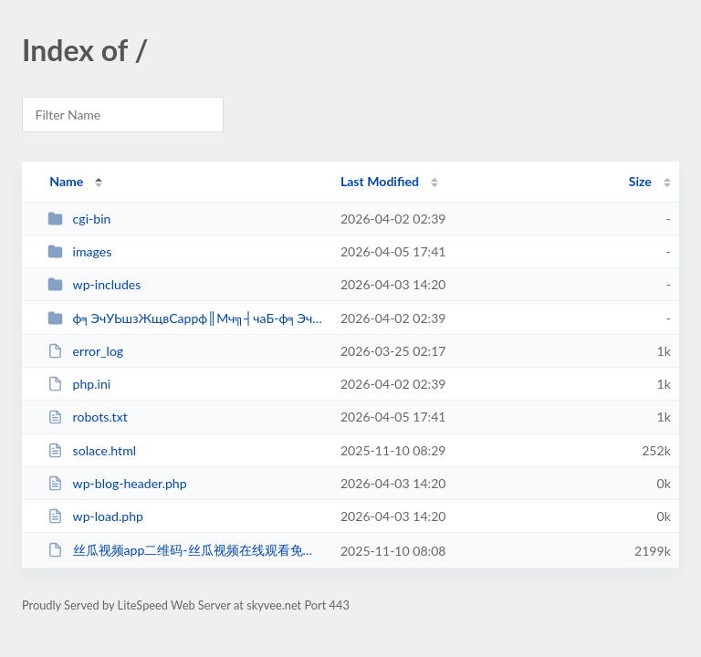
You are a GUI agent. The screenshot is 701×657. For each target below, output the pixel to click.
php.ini (78, 383)
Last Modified (379, 181)
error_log (85, 351)
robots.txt (87, 416)
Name (66, 181)
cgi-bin (78, 218)
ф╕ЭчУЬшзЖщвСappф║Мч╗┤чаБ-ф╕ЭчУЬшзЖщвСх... (185, 318)
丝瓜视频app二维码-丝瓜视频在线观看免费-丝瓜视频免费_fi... (185, 550)
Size (640, 181)
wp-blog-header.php (116, 483)
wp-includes (94, 284)
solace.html (91, 450)
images (79, 251)
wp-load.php (95, 516)
